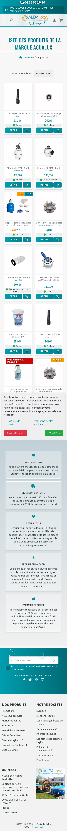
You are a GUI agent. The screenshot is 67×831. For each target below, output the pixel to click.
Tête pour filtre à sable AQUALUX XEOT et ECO (48, 278)
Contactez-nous (44, 755)
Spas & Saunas (10, 750)
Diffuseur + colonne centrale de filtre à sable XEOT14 (49, 390)
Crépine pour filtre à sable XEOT (18, 114)
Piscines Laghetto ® (12, 740)
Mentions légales (45, 716)
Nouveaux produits (12, 716)
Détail (14, 130)
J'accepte (54, 433)
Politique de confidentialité (44, 748)
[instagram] (42, 680)
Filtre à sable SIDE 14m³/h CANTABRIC (48, 169)
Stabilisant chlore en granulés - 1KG (18, 335)
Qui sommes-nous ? (46, 729)
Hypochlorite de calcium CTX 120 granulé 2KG (18, 390)
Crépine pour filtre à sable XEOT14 (49, 335)
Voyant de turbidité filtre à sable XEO (18, 278)
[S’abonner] (53, 660)
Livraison (41, 711)
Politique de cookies (13, 422)
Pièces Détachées (11, 735)
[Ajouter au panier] (27, 130)
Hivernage (7, 725)
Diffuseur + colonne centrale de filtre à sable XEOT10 (49, 224)
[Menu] (4, 20)
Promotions (8, 711)
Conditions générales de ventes (49, 722)
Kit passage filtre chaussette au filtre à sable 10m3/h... (18, 224)
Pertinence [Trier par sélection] (43, 74)
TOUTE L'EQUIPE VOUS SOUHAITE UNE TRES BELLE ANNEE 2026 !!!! (31, 9)
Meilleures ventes (11, 721)
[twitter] (30, 680)
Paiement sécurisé (46, 734)
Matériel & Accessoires (14, 730)
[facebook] (24, 680)
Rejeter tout (15, 433)
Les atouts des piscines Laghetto (49, 740)
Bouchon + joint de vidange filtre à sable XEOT (48, 114)
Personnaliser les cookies (43, 422)
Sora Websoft (37, 827)
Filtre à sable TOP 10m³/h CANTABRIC (18, 169)
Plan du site (42, 760)
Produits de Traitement (14, 745)
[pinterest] (36, 680)
